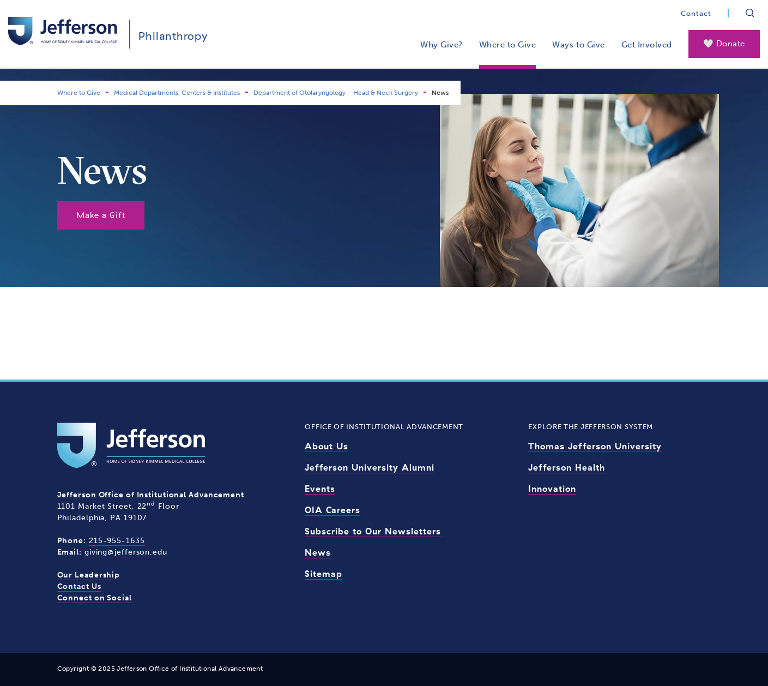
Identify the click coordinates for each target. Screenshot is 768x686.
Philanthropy (173, 36)
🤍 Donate (724, 44)
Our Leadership (88, 575)
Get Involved (646, 45)
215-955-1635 (117, 540)
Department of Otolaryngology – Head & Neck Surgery (335, 93)
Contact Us (79, 586)
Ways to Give (578, 45)
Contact (696, 13)
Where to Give (507, 45)
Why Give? (441, 45)
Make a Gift (100, 215)
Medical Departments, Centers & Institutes (177, 93)
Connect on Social (94, 598)
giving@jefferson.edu (125, 552)
